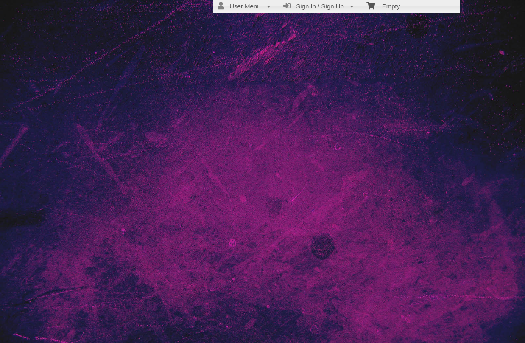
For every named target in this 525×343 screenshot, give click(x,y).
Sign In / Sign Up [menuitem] (318, 6)
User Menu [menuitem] (244, 6)
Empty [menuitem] (383, 5)
